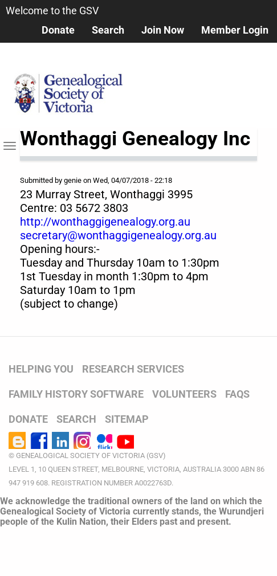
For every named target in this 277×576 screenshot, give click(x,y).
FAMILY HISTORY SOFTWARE (76, 394)
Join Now (162, 30)
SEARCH (76, 419)
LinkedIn (60, 440)
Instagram (82, 440)
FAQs (237, 394)
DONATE (28, 419)
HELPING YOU (41, 369)
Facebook (38, 440)
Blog (17, 440)
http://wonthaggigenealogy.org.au (105, 221)
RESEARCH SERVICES (133, 369)
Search (108, 30)
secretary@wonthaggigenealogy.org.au (118, 235)
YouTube (125, 440)
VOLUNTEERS (184, 394)
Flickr (103, 440)
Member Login (234, 30)
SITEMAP (127, 419)
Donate (58, 30)
